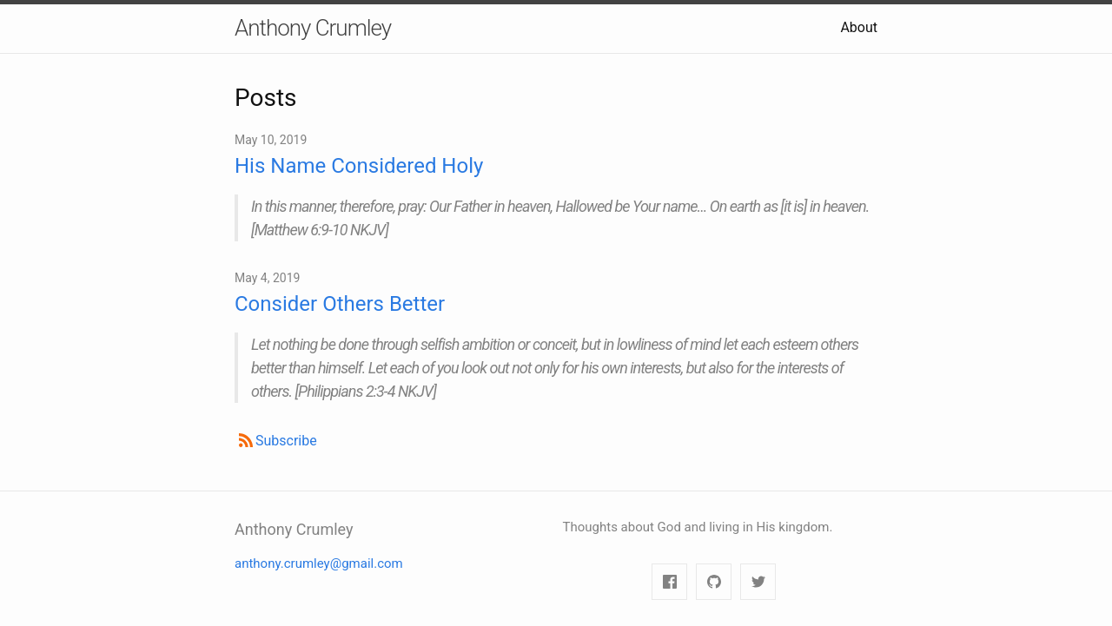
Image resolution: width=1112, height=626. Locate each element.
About (858, 27)
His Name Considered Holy (359, 166)
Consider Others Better (340, 304)
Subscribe (286, 440)
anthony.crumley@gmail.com (319, 563)
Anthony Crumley (313, 28)
